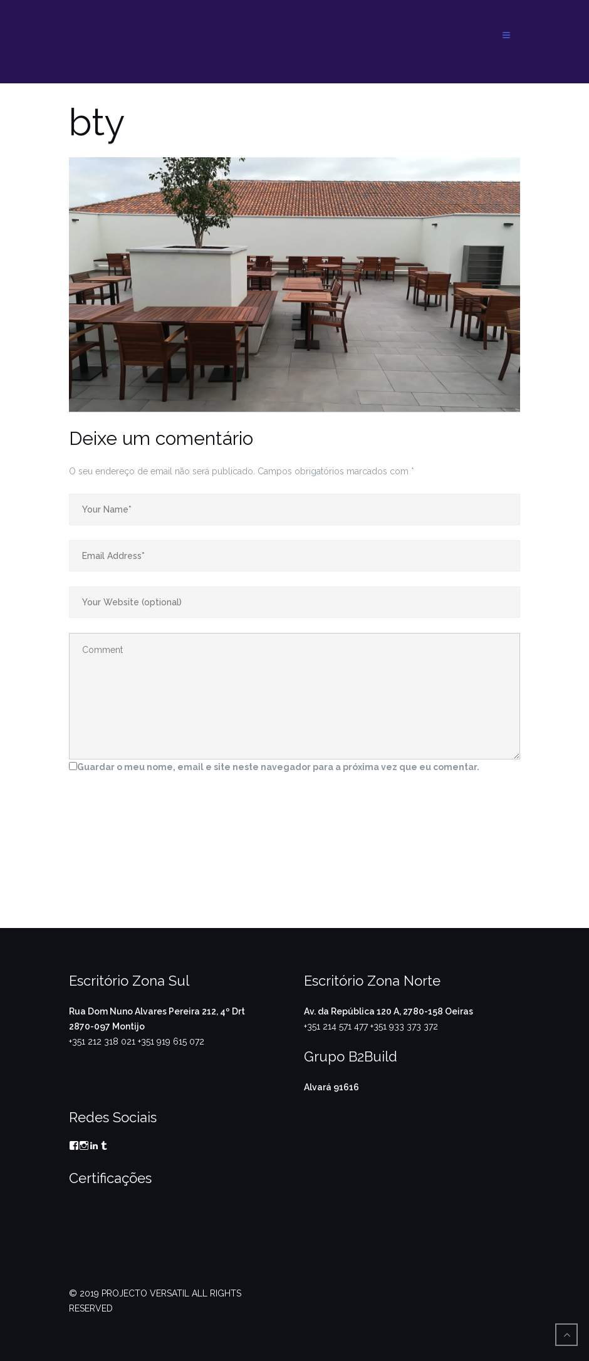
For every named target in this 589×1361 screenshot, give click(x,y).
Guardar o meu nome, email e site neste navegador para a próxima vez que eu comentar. (278, 767)
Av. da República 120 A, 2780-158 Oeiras (388, 1011)
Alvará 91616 (331, 1087)
